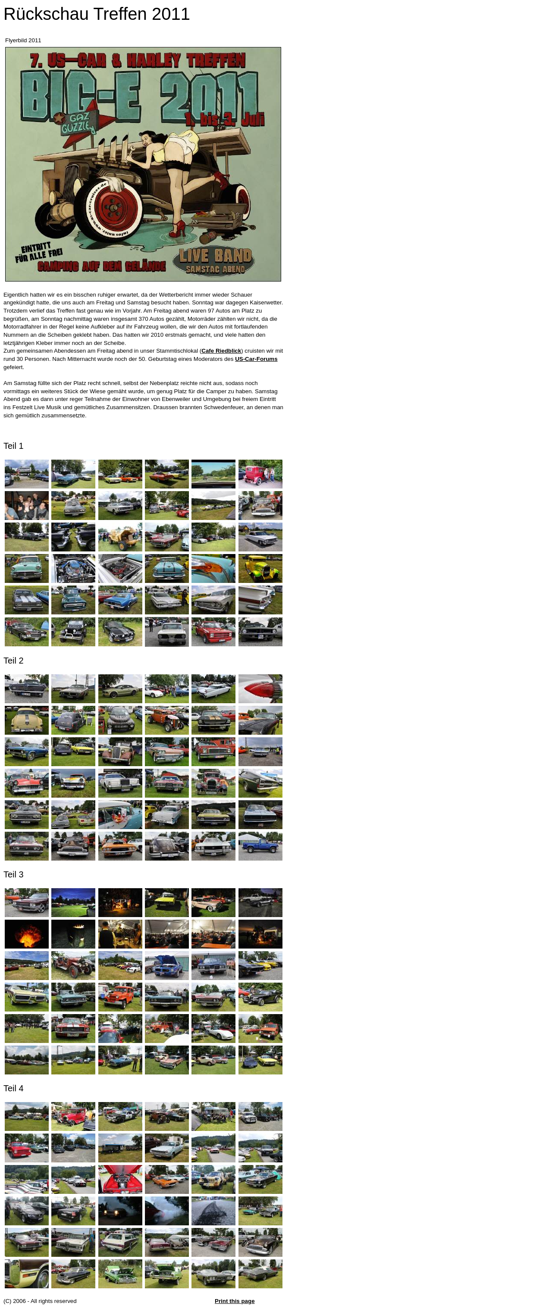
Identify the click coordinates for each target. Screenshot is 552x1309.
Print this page (235, 1301)
